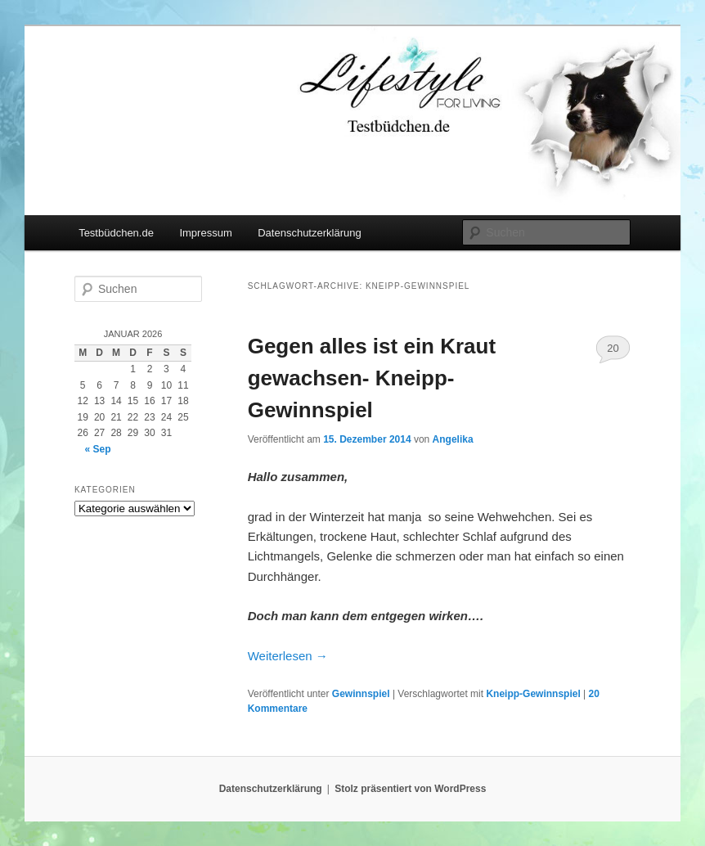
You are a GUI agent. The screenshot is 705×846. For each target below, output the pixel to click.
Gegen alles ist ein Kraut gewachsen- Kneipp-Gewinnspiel (372, 378)
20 (612, 348)
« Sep (98, 449)
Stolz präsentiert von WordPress (410, 788)
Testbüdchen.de (116, 233)
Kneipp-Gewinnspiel (533, 694)
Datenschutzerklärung (309, 233)
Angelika (453, 439)
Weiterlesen (288, 656)
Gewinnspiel (361, 694)
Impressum (205, 233)
